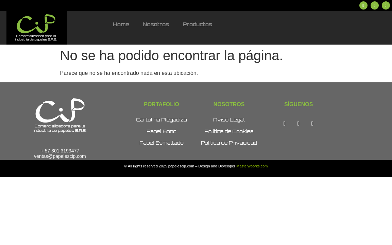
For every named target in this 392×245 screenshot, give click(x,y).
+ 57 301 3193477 (60, 150)
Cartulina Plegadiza (161, 119)
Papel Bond (161, 131)
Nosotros (156, 24)
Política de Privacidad (229, 143)
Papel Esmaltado (161, 143)
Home (121, 24)
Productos (197, 24)
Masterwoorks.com (252, 166)
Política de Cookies (229, 131)
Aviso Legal (229, 119)
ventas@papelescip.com (60, 156)
